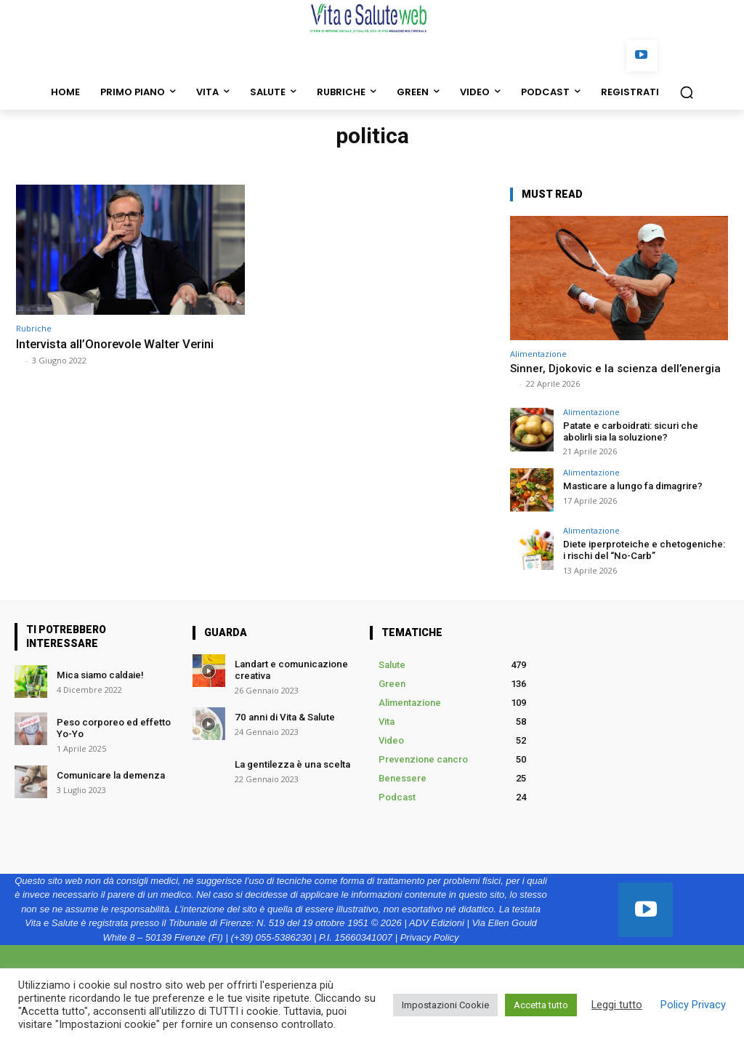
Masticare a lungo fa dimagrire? (631, 486)
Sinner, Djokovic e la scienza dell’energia (615, 368)
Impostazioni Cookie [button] (445, 1005)
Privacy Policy (429, 937)
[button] (686, 92)
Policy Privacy (693, 1004)
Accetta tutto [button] (541, 1005)
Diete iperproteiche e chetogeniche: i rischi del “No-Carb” (645, 550)
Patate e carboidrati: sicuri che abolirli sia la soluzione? (630, 431)
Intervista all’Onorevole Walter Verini (118, 344)
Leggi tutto (616, 1004)
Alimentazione (538, 354)
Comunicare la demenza (110, 774)
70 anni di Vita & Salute (283, 716)
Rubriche (34, 328)
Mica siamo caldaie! (100, 675)
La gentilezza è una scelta (291, 763)
